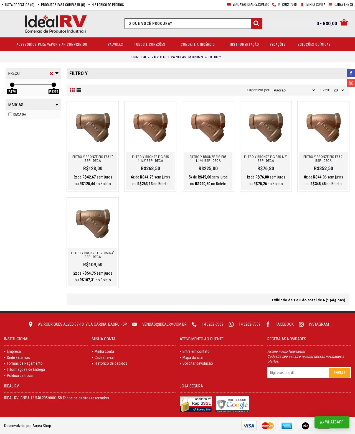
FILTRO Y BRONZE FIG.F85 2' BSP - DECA (323, 159)
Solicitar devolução (196, 363)
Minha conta (103, 351)
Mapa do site (191, 357)
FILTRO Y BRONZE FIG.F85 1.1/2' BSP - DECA (150, 159)
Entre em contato (195, 351)
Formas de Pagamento (23, 363)
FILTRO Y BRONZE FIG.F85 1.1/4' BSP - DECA (208, 159)
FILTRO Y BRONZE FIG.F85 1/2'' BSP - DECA (266, 159)
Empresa (12, 351)
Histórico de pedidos (109, 363)
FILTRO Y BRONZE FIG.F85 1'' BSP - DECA (92, 159)
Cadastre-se (103, 357)
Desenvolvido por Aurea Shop (27, 425)
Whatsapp (332, 422)
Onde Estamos (17, 357)
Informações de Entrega (24, 369)
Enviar (339, 373)
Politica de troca (18, 375)
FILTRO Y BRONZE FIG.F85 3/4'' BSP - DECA (93, 255)
